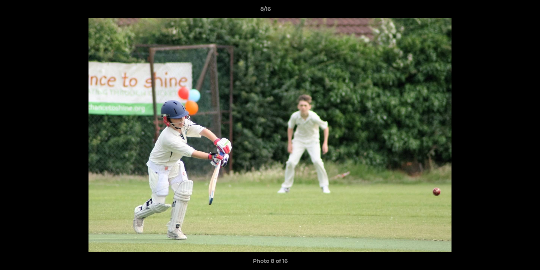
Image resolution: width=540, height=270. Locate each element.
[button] (508, 11)
